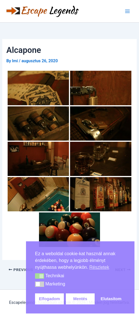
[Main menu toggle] (127, 11)
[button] (39, 276)
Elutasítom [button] (111, 298)
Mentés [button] (80, 298)
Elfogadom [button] (49, 298)
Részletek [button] (99, 267)
